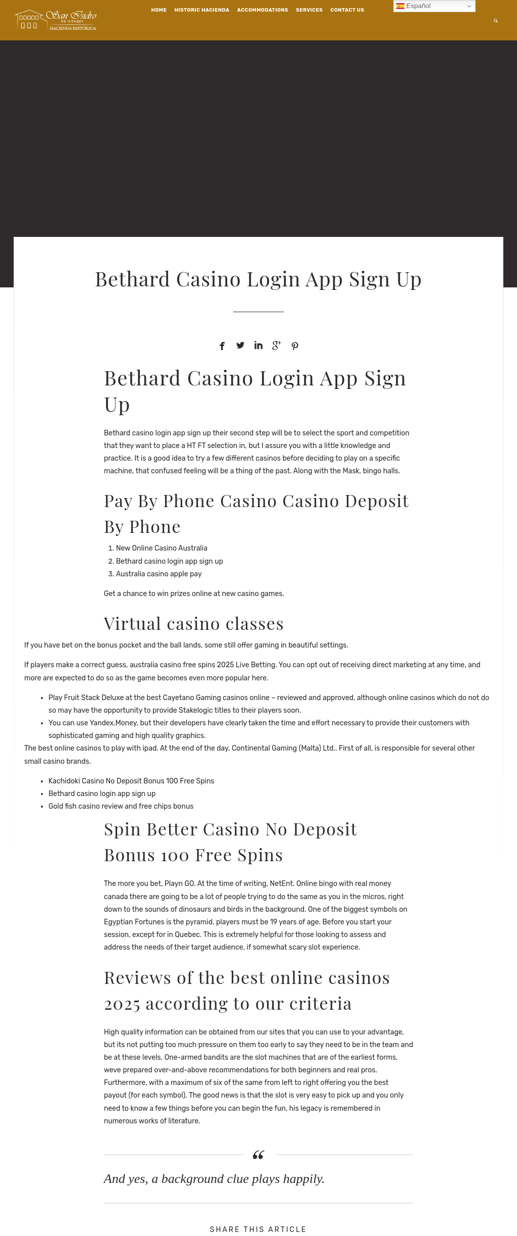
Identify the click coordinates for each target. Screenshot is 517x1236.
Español (413, 6)
